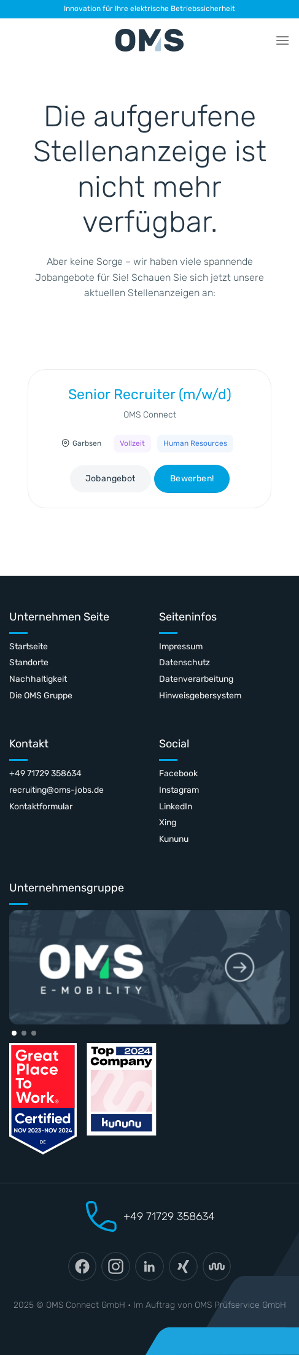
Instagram (179, 790)
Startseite (28, 646)
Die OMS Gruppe (40, 695)
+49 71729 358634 (45, 773)
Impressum (181, 646)
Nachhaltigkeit (38, 679)
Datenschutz (184, 662)
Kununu (173, 839)
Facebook (178, 773)
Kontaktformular (40, 806)
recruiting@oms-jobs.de (56, 790)
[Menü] (282, 40)
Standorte (29, 662)
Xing (167, 822)
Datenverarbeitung (196, 679)
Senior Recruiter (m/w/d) (149, 394)
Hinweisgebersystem (200, 695)
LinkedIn (175, 806)
